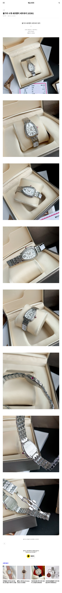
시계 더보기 (5, 563)
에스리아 (31, 3)
